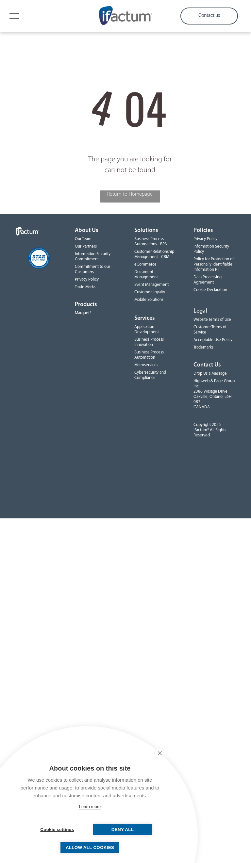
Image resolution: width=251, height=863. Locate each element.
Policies (203, 230)
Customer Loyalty (149, 292)
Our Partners (86, 246)
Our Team (83, 239)
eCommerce (145, 264)
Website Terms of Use (212, 320)
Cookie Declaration (210, 290)
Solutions (146, 230)
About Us (86, 230)
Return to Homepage (130, 194)
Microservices (146, 365)
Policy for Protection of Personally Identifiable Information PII (213, 264)
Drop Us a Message (210, 373)
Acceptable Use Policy (212, 340)
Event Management (151, 285)
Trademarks (203, 347)
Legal (200, 311)
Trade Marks (85, 287)
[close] (159, 752)
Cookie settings (57, 829)
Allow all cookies (90, 847)
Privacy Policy (87, 279)
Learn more (90, 806)
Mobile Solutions (148, 300)
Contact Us (207, 365)
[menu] (14, 16)
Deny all (122, 829)
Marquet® (83, 313)
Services (144, 318)
